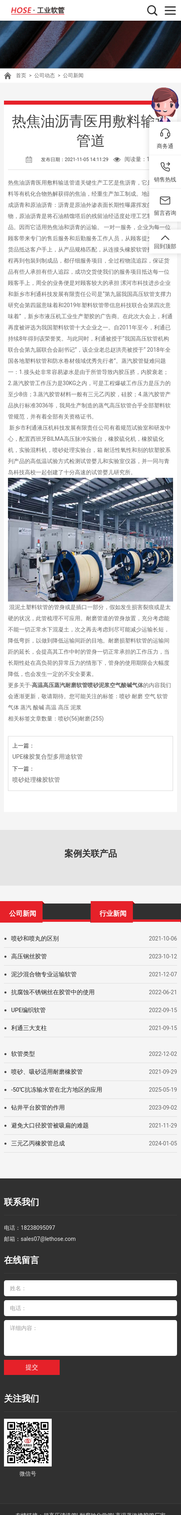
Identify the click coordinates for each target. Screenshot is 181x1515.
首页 (20, 75)
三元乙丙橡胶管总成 (36, 1143)
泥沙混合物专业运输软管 (41, 974)
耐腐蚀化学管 (96, 1503)
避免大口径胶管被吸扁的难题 (47, 1125)
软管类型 (22, 1054)
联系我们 (18, 1201)
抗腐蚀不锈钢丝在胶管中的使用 (50, 992)
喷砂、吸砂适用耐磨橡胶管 (44, 1072)
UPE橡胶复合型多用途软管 (45, 757)
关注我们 (18, 1389)
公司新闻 (70, 75)
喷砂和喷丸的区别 (33, 938)
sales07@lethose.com (48, 1235)
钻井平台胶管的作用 (36, 1107)
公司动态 (43, 75)
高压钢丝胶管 (28, 956)
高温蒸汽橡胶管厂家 (140, 1503)
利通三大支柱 (28, 1028)
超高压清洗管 (60, 1503)
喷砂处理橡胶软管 (34, 780)
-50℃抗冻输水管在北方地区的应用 (54, 1090)
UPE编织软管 (27, 1010)
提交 (31, 1359)
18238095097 (38, 1224)
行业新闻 (113, 912)
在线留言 (18, 1255)
